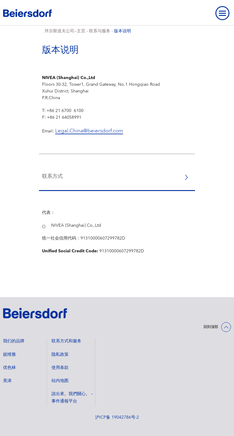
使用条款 (60, 368)
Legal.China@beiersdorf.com (89, 131)
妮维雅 (9, 354)
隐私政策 (60, 354)
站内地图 (60, 381)
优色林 (9, 368)
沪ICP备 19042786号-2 (117, 417)
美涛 (7, 381)
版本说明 (122, 31)
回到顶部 (211, 327)
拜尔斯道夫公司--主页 (64, 31)
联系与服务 (99, 31)
